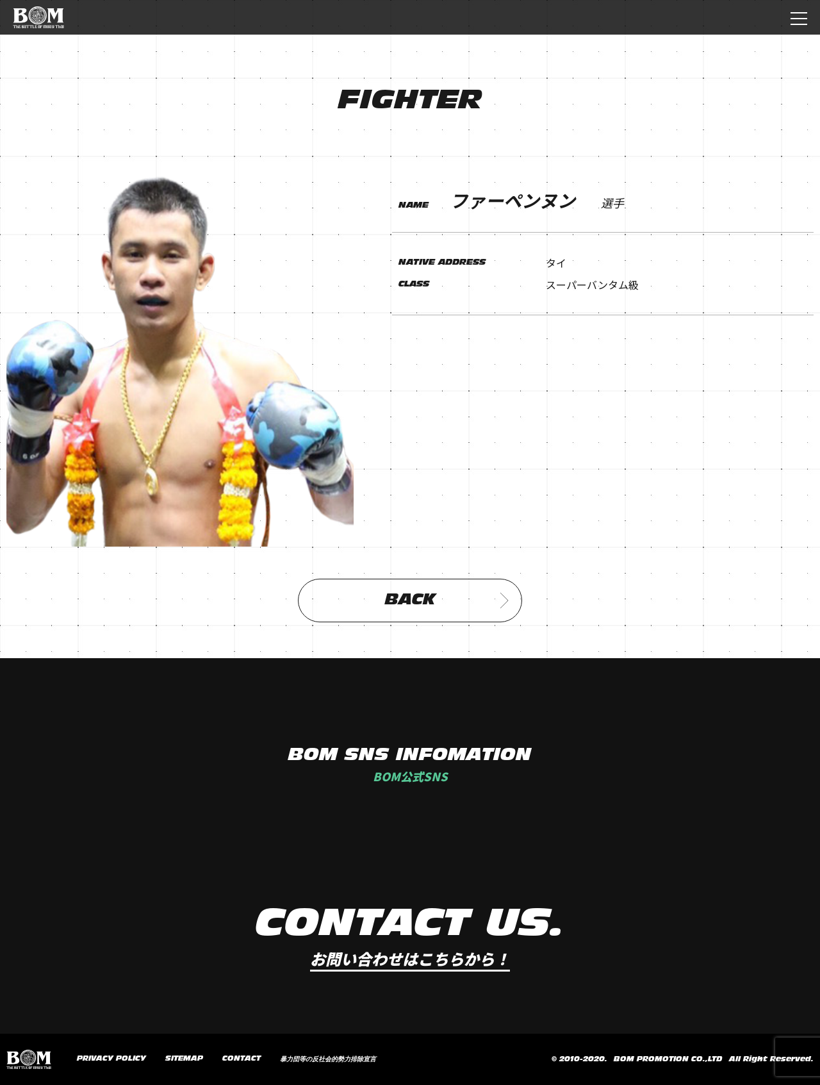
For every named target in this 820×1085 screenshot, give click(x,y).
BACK (447, 600)
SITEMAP (184, 1059)
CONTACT (241, 1059)
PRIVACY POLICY (111, 1059)
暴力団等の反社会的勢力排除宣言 (328, 1059)
